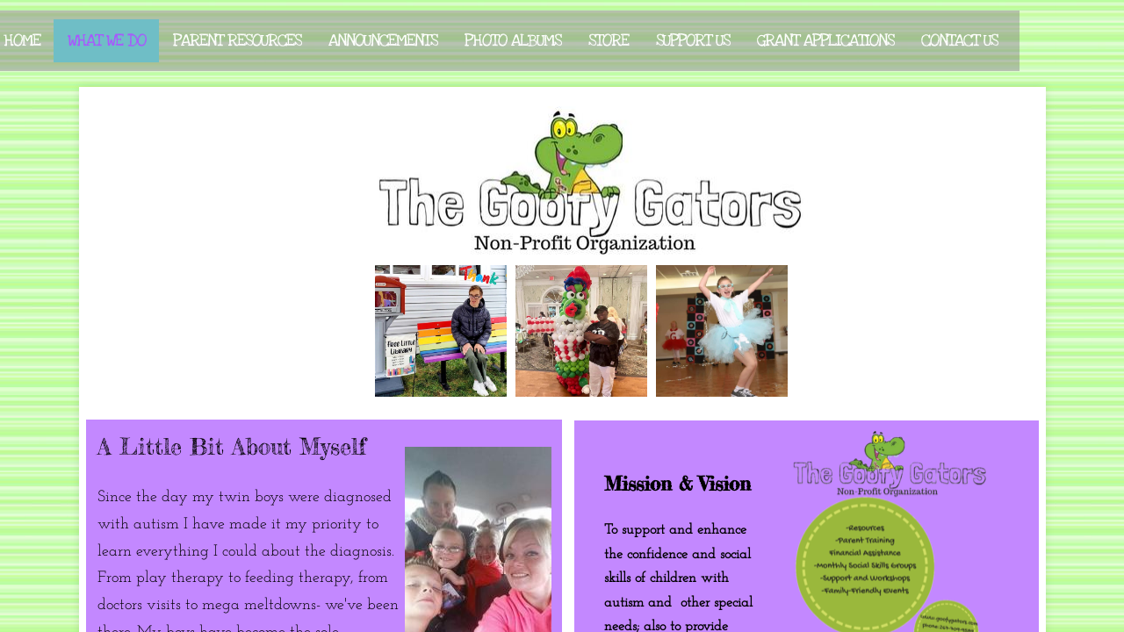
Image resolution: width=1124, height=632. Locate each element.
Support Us (693, 41)
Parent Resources (237, 41)
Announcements (382, 41)
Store (608, 41)
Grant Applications (825, 41)
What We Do (107, 41)
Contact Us (959, 41)
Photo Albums (513, 41)
